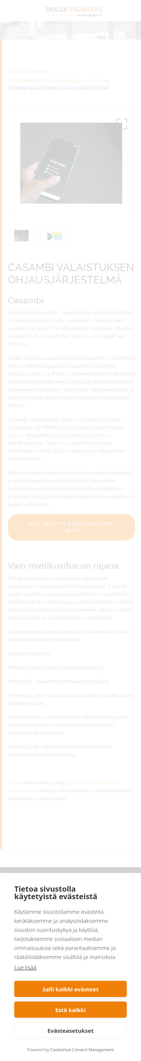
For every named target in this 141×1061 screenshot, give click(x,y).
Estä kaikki (70, 1010)
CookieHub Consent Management (82, 1049)
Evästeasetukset (70, 1030)
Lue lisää (25, 967)
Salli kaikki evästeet (70, 989)
